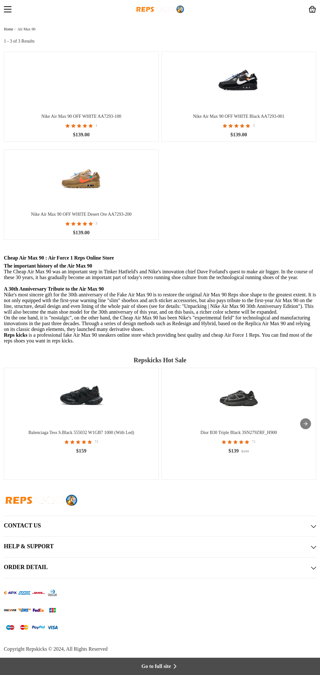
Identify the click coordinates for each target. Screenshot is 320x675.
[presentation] (305, 423)
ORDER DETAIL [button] (160, 568)
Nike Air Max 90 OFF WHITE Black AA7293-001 (238, 116)
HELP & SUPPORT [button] (160, 547)
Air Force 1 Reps (241, 335)
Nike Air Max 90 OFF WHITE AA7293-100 (81, 116)
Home (8, 29)
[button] (8, 9)
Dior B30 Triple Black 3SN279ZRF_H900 (239, 432)
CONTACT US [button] (160, 526)
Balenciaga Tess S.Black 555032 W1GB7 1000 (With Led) (81, 432)
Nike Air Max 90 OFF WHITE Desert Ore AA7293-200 (81, 214)
